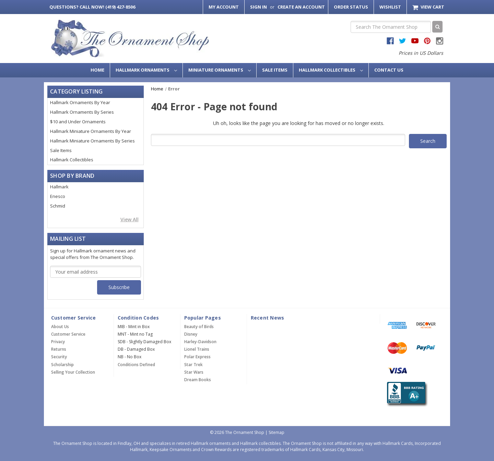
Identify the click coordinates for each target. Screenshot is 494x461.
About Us (60, 326)
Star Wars (193, 372)
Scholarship (62, 364)
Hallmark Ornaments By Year (80, 102)
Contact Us (388, 70)
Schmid (57, 206)
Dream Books (197, 380)
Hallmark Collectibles (331, 70)
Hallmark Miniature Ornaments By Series (92, 141)
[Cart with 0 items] (428, 7)
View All (129, 219)
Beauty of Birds (199, 326)
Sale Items (274, 70)
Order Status (351, 7)
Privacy (58, 342)
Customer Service (68, 334)
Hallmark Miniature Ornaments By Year (90, 131)
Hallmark (59, 187)
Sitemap (276, 432)
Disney (190, 334)
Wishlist (390, 7)
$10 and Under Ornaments (78, 122)
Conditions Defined (136, 364)
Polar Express (197, 357)
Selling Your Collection (73, 372)
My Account (224, 7)
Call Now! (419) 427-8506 (92, 7)
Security (59, 357)
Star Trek (193, 364)
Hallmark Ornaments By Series (82, 112)
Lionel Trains (196, 349)
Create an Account (301, 7)
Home (97, 70)
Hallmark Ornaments (146, 70)
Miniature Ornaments (219, 70)
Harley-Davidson (200, 342)
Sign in (258, 7)
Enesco (57, 196)
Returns (58, 349)
